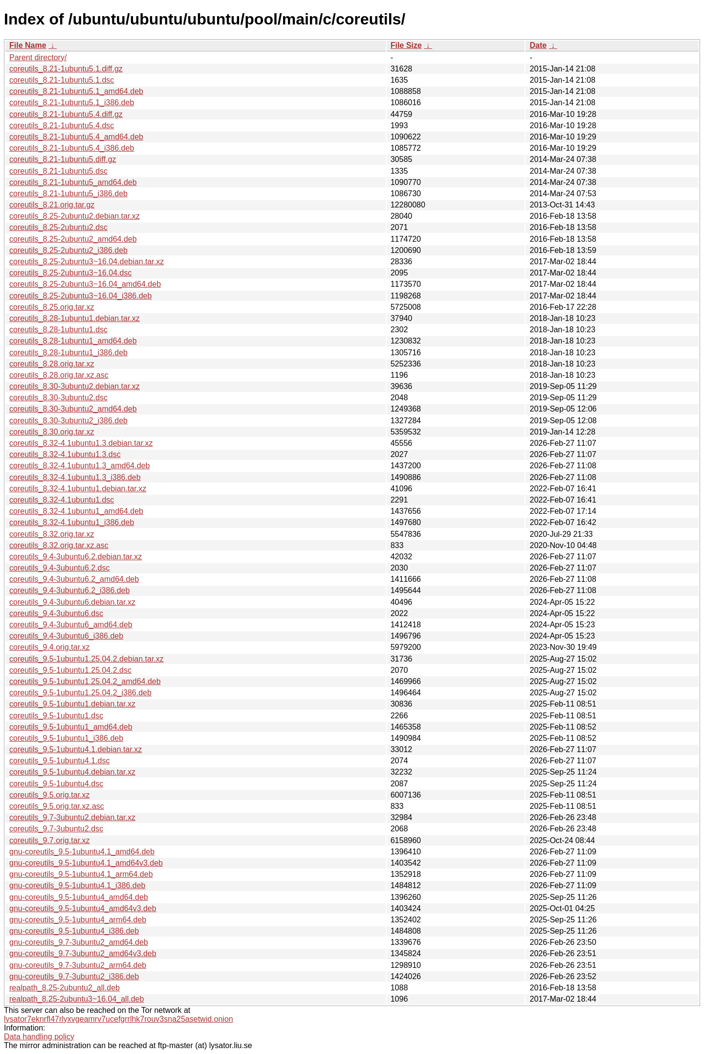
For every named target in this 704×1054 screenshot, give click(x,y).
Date (538, 45)
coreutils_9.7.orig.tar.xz (49, 840)
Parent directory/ (37, 57)
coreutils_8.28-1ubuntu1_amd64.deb (73, 341)
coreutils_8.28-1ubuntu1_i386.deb (68, 352)
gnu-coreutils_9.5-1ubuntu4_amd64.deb (78, 897)
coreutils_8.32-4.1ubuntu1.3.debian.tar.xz (81, 443)
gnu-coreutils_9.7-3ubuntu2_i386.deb (74, 976)
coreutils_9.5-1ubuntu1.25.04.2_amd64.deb (85, 681)
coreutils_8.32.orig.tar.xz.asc (59, 545)
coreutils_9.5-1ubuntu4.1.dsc (59, 760)
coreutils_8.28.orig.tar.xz (51, 364)
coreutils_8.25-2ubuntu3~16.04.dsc (70, 273)
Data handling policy (39, 1036)
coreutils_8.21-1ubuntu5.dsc (58, 171)
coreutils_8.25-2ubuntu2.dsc (58, 227)
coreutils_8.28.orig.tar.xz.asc (59, 375)
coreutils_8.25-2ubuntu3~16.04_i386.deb (80, 296)
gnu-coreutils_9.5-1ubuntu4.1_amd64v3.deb (86, 863)
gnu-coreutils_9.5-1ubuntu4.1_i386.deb (77, 885)
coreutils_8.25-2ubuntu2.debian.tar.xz (74, 216)
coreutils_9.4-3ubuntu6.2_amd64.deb (74, 579)
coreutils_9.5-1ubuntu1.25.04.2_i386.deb (80, 692)
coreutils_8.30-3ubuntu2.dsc (58, 397)
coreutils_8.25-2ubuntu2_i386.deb (68, 250)
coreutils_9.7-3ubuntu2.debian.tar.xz (72, 817)
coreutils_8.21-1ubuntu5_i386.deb (68, 193)
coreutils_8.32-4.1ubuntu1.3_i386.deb (75, 477)
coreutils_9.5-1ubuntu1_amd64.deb (70, 727)
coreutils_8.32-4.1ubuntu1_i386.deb (71, 522)
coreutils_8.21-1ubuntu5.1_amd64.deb (76, 91)
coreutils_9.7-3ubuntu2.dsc (56, 829)
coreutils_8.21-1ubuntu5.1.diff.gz (66, 69)
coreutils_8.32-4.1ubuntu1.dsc (61, 500)
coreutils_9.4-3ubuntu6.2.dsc (59, 568)
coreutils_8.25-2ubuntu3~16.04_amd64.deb (85, 284)
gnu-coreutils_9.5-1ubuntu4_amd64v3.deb (82, 908)
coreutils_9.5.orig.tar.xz (49, 795)
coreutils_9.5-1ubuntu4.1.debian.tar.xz (75, 749)
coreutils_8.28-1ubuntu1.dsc (58, 329)
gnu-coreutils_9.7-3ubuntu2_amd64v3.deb (82, 953)
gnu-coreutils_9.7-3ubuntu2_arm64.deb (77, 965)
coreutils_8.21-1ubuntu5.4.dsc (61, 125)
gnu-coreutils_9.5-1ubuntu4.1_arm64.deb (81, 874)
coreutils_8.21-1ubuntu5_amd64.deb (73, 182)
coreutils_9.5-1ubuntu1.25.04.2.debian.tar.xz (86, 659)
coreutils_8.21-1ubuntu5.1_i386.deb (71, 102)
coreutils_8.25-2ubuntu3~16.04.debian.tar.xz (86, 261)
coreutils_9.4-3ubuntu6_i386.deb (66, 636)
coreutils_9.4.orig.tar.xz (49, 647)
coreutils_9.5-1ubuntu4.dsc (56, 783)
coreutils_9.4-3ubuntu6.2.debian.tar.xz (75, 556)
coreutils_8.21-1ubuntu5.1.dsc (61, 80)
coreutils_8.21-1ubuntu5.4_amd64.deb (76, 137)
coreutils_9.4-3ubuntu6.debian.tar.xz (72, 602)
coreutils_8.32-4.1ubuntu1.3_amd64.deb (79, 465)
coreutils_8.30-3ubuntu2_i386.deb (68, 420)
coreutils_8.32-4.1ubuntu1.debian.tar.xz (77, 488)
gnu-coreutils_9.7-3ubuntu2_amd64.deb (78, 942)
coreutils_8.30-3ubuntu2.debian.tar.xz (74, 386)
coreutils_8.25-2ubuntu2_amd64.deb (73, 239)
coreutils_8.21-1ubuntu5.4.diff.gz (66, 114)
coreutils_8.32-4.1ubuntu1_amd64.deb (76, 511)
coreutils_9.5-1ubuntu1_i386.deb (66, 738)
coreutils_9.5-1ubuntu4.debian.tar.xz (72, 772)
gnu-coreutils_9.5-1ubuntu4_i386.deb (74, 931)
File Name (27, 45)
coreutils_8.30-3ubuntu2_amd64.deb (73, 409)
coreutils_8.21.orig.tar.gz (51, 205)
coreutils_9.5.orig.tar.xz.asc (56, 806)
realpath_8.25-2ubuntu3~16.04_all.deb (76, 999)
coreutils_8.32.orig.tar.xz (51, 534)
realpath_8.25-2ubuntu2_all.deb (64, 988)
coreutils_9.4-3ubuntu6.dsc (56, 613)
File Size (406, 45)
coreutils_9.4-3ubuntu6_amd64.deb (70, 624)
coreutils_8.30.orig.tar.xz (51, 432)
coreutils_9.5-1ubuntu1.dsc (56, 715)
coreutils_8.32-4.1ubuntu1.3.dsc (65, 454)
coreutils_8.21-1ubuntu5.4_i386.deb (71, 148)
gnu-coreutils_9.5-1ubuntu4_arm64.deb (77, 920)
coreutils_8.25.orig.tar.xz (51, 307)
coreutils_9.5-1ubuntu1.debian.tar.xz (72, 704)
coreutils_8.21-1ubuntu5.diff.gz (62, 159)
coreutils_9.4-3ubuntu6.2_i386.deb (69, 590)
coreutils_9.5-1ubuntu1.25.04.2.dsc (70, 670)
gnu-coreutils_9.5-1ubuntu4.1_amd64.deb (81, 852)
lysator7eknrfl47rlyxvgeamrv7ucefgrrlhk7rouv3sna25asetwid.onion (118, 1019)
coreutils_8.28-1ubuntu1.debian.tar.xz (74, 318)
